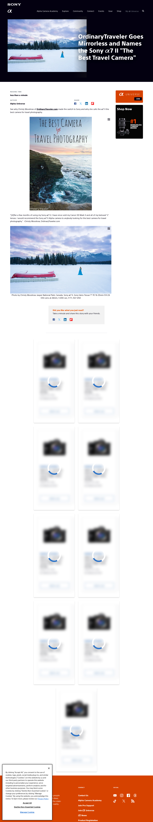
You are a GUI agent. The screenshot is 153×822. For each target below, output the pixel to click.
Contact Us (83, 795)
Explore (65, 11)
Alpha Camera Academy (47, 11)
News (82, 815)
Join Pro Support (86, 805)
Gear (110, 11)
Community (78, 11)
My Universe (132, 11)
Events (101, 11)
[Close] (49, 801)
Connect (90, 11)
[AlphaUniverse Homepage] (10, 11)
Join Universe (86, 810)
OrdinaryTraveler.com (47, 109)
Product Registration (88, 820)
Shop (119, 11)
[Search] (143, 11)
